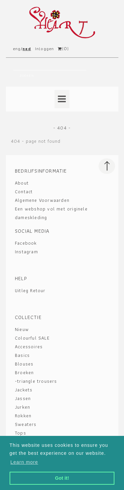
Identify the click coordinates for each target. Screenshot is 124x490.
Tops (20, 433)
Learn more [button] (24, 462)
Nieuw (22, 329)
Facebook (26, 243)
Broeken (24, 372)
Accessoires (29, 346)
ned (26, 48)
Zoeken (27, 75)
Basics (22, 355)
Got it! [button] (62, 478)
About (22, 183)
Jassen (23, 398)
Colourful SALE (32, 338)
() (63, 48)
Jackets (23, 389)
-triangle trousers (36, 381)
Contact (24, 191)
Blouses (24, 363)
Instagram (26, 251)
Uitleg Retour (30, 290)
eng (17, 48)
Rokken (23, 415)
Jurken (22, 407)
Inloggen (44, 48)
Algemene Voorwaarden (42, 200)
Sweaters (26, 424)
